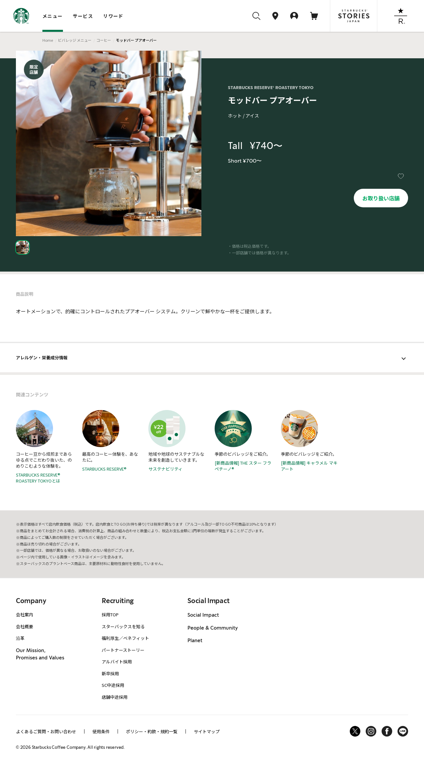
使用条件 (101, 731)
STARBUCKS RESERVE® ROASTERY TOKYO (270, 87)
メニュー (52, 16)
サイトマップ (207, 731)
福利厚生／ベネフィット (125, 638)
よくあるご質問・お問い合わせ (46, 731)
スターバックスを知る (123, 626)
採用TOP (110, 614)
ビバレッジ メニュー (74, 40)
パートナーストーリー (123, 650)
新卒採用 (110, 673)
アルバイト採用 (117, 661)
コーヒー (103, 40)
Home (47, 40)
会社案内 (24, 614)
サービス (83, 16)
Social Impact (203, 615)
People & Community (212, 628)
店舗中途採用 (115, 697)
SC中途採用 (113, 685)
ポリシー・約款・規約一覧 (152, 731)
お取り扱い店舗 (380, 198)
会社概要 (24, 626)
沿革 (20, 638)
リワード (113, 16)
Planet (194, 640)
